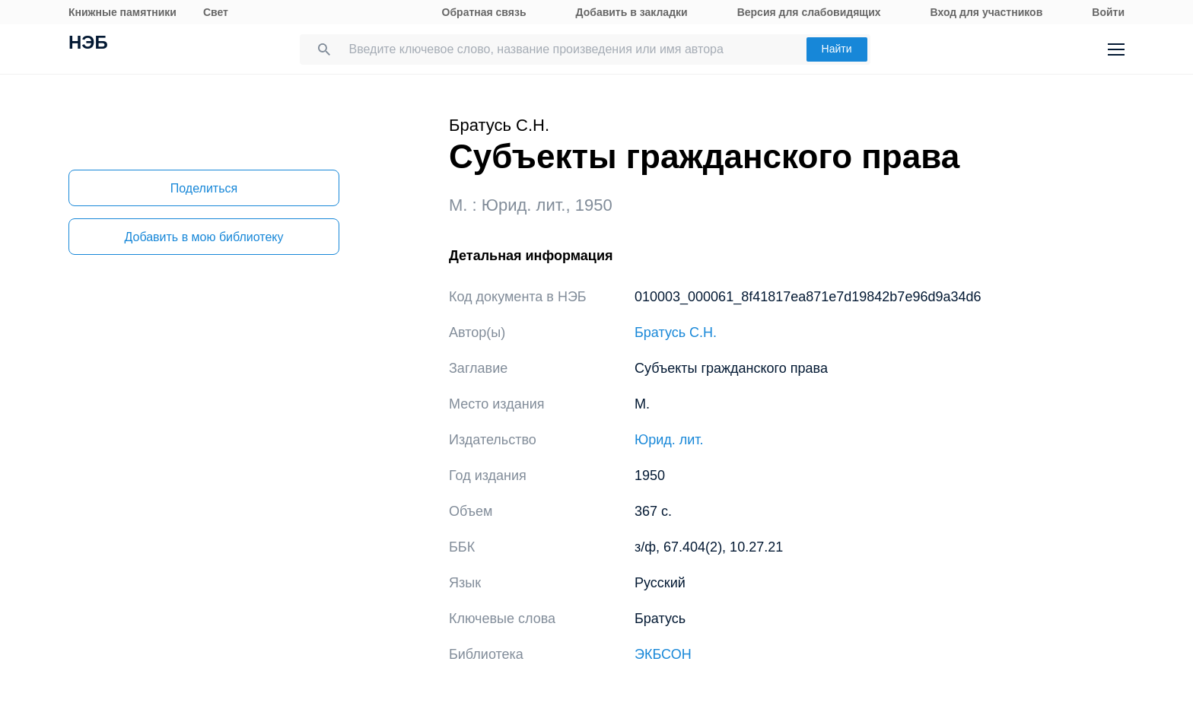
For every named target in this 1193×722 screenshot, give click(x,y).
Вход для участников (987, 12)
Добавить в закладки (632, 12)
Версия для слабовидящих (809, 12)
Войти (1108, 12)
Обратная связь (484, 12)
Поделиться (203, 188)
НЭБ (88, 44)
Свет (215, 12)
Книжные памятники (122, 12)
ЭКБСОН (663, 654)
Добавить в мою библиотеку (203, 237)
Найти (837, 49)
